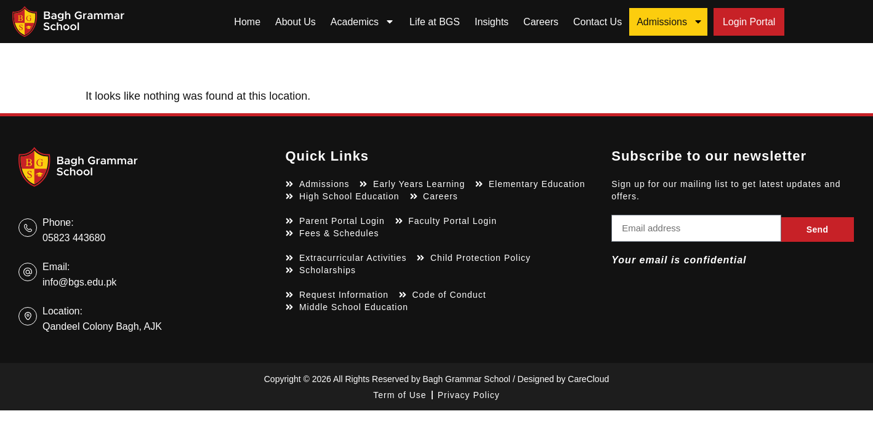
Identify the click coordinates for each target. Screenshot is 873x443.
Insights (492, 22)
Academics (363, 21)
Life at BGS (434, 22)
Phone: (58, 222)
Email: (56, 266)
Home (247, 22)
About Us (295, 22)
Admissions (670, 21)
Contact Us (597, 22)
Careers (540, 22)
